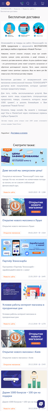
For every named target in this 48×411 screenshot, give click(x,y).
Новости (17, 9)
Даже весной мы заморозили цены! (22, 170)
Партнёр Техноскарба (14, 261)
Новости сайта (28, 9)
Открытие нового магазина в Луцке (22, 220)
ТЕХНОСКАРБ (6, 9)
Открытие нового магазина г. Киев (21, 352)
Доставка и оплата (19, 133)
